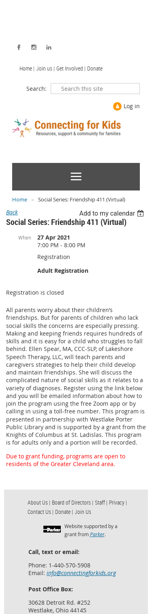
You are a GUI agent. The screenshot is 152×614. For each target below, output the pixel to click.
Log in (132, 106)
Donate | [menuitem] (64, 512)
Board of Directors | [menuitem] (72, 502)
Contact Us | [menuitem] (41, 512)
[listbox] (112, 213)
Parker (97, 534)
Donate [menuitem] (95, 68)
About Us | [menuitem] (39, 502)
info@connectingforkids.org (81, 573)
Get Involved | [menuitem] (71, 68)
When (24, 237)
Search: (36, 88)
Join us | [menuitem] (45, 68)
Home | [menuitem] (26, 68)
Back (12, 212)
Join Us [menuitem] (83, 512)
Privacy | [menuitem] (118, 502)
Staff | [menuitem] (101, 502)
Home (19, 199)
